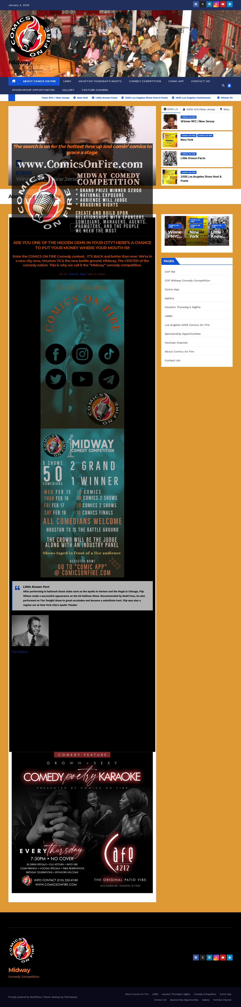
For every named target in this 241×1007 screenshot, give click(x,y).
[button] (223, 85)
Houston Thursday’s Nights (100, 81)
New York (187, 139)
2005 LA (171, 109)
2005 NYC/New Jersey (199, 109)
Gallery (68, 89)
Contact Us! (200, 81)
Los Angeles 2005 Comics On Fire (187, 325)
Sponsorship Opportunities (33, 89)
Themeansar (70, 997)
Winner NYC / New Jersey (197, 121)
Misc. (225, 109)
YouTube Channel (95, 89)
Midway (19, 969)
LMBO (67, 81)
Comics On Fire (188, 117)
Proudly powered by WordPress (25, 997)
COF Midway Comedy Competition (187, 280)
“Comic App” (77, 47)
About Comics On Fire (39, 81)
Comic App (176, 81)
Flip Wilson (20, 425)
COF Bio (170, 271)
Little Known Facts (193, 158)
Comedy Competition (145, 81)
